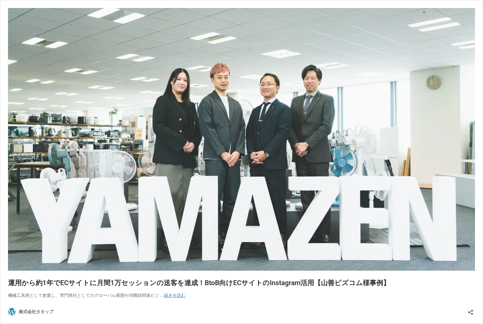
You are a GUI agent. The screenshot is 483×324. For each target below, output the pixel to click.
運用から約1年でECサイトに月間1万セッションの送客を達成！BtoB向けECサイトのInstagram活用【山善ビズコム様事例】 (199, 283)
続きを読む (175, 295)
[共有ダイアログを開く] (470, 310)
